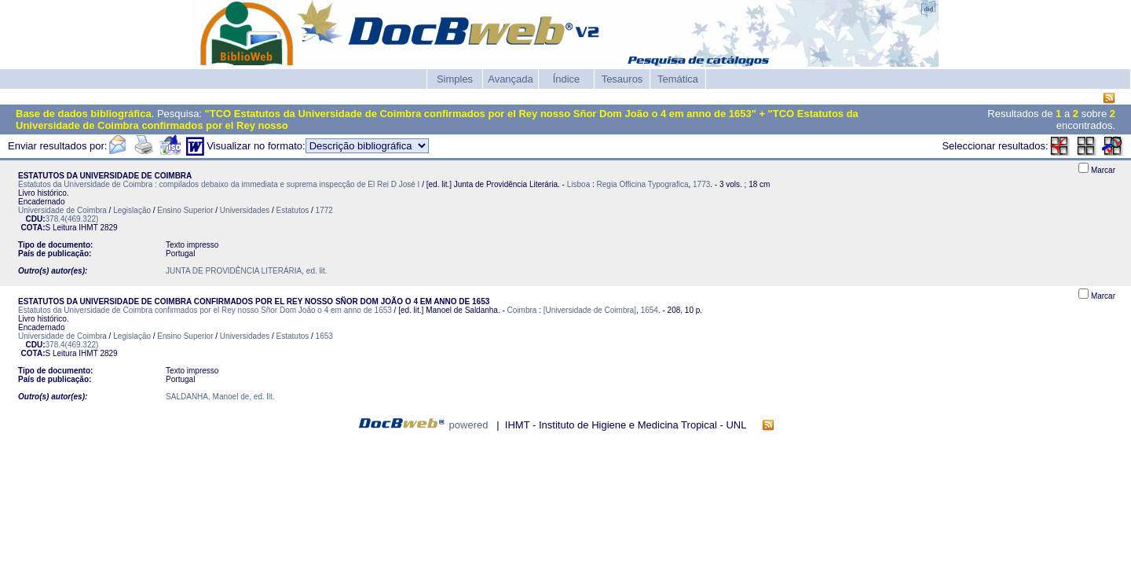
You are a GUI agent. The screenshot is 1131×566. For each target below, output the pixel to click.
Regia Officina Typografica (643, 184)
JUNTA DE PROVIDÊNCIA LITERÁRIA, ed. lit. (246, 270)
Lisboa (578, 184)
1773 (701, 184)
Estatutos (292, 210)
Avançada (510, 79)
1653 (324, 336)
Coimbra (522, 310)
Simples (455, 79)
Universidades (244, 210)
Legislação (132, 210)
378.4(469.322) (72, 219)
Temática (677, 79)
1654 (649, 310)
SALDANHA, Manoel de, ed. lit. (220, 396)
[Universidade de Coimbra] (590, 310)
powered (469, 425)
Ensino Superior (185, 210)
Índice (566, 79)
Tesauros (622, 79)
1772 (324, 210)
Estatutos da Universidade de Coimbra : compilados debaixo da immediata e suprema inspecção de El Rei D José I (218, 184)
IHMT (88, 227)
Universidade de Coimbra (62, 210)
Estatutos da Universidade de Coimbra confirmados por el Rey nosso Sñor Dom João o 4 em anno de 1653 (205, 310)
